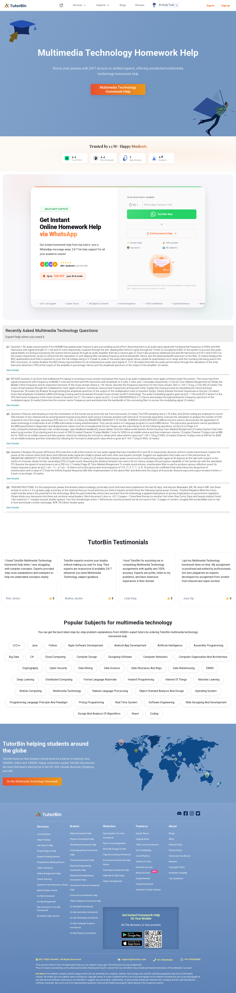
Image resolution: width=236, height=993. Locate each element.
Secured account (144, 867)
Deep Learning (25, 679)
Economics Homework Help (84, 895)
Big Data (14, 656)
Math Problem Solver (47, 890)
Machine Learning (208, 679)
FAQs (171, 839)
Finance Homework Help (82, 860)
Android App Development (130, 645)
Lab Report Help (45, 845)
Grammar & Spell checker (148, 889)
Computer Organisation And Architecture (203, 656)
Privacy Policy (175, 850)
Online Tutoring (44, 879)
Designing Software (120, 656)
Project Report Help (46, 851)
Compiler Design (87, 656)
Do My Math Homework (81, 906)
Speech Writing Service (48, 856)
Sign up (225, 5)
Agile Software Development (85, 645)
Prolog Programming (91, 702)
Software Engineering (161, 702)
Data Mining (85, 668)
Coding (154, 713)
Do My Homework (46, 896)
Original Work (142, 839)
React (135, 713)
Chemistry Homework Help (83, 844)
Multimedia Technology (67, 691)
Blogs (172, 833)
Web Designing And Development (206, 702)
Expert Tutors (142, 833)
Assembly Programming (208, 645)
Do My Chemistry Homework (84, 917)
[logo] (15, 5)
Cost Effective (143, 856)
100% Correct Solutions (147, 844)
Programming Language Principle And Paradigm (39, 702)
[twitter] (198, 813)
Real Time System (126, 702)
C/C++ (16, 645)
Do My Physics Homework (83, 933)
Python (53, 645)
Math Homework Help (80, 833)
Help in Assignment (112, 881)
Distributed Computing (58, 679)
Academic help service (48, 916)
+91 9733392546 (164, 960)
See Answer (12, 370)
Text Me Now (162, 214)
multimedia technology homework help (118, 89)
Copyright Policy (177, 867)
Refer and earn (143, 872)
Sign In (210, 5)
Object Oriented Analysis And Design (161, 691)
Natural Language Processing (110, 691)
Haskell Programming (141, 679)
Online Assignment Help (49, 873)
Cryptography (30, 668)
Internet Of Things (176, 679)
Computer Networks (155, 656)
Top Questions (176, 878)
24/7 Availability (143, 850)
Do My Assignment (46, 901)
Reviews (173, 861)
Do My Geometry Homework (84, 912)
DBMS (210, 668)
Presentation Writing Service (51, 862)
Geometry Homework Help (116, 870)
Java (34, 645)
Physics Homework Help (82, 839)
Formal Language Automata (100, 679)
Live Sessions (44, 834)
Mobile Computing (30, 691)
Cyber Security (58, 668)
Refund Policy (175, 844)
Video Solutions (45, 868)
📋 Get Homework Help (161, 233)
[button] (161, 266)
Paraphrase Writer (144, 884)
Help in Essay (43, 839)
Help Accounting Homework (117, 854)
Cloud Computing (55, 656)
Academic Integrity (178, 872)
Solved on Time (143, 861)
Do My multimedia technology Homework (32, 781)
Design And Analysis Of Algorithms (99, 713)
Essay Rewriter (143, 878)
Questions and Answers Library (52, 884)
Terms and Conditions (179, 856)
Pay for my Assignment (114, 843)
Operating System (206, 691)
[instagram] (191, 813)
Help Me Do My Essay (113, 875)
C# (32, 656)
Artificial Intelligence (170, 645)
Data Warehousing (184, 668)
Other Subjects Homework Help (85, 901)
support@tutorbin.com (133, 959)
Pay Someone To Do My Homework (48, 909)
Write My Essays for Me (114, 849)
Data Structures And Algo (146, 668)
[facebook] (179, 813)
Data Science (112, 668)
